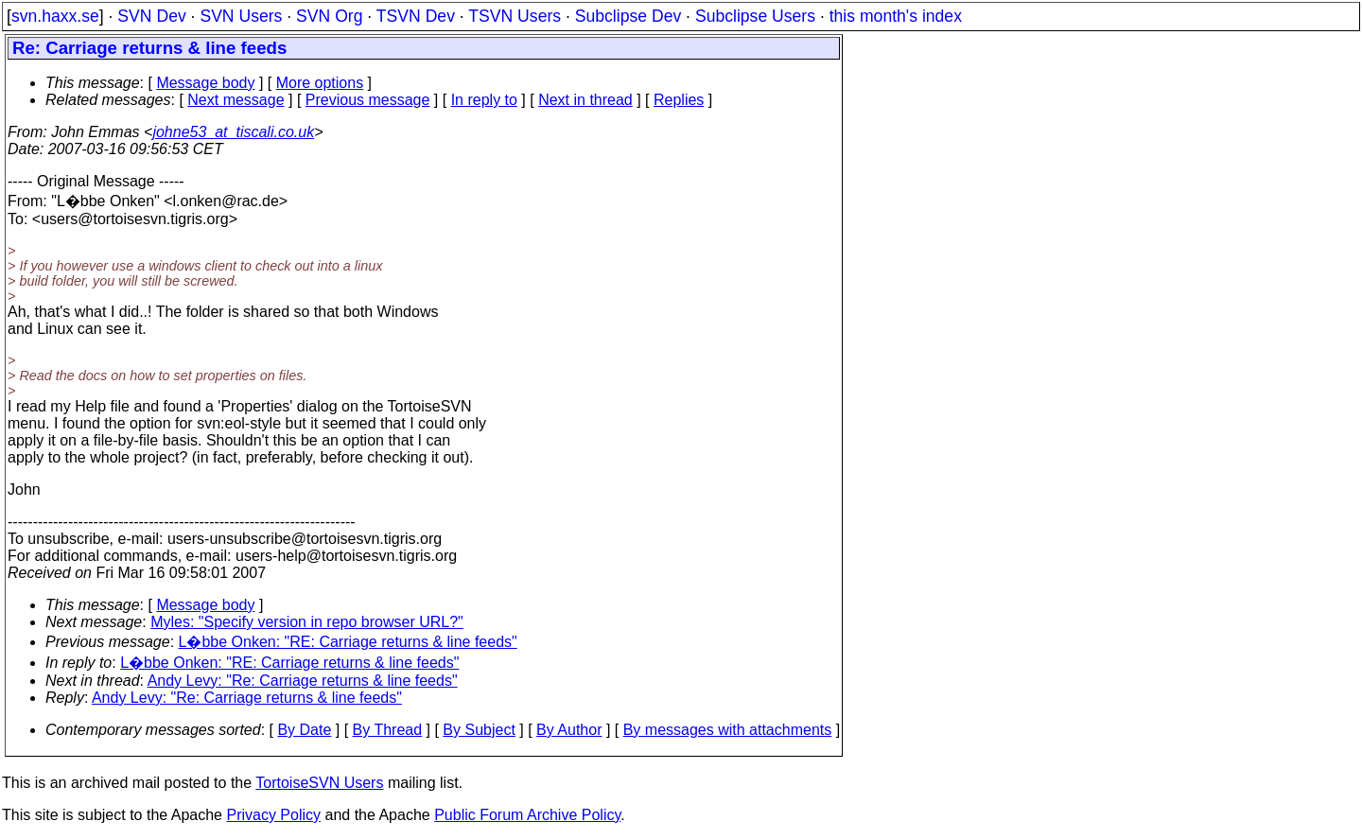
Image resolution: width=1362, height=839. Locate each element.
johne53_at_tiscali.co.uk (233, 132)
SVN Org (329, 16)
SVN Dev (151, 16)
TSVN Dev (415, 16)
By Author (569, 730)
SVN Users (241, 16)
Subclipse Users (755, 16)
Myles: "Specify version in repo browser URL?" (306, 622)
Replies (679, 100)
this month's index (895, 16)
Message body (205, 83)
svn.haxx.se (55, 16)
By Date (304, 730)
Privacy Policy (273, 815)
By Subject (479, 730)
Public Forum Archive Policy (527, 815)
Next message (235, 100)
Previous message (368, 100)
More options (320, 83)
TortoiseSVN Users (319, 783)
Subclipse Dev (628, 16)
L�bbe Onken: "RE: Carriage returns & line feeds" (348, 642)
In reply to (484, 100)
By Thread (388, 730)
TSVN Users (514, 16)
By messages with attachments (727, 730)
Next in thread (585, 100)
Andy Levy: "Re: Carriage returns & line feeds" (303, 681)
